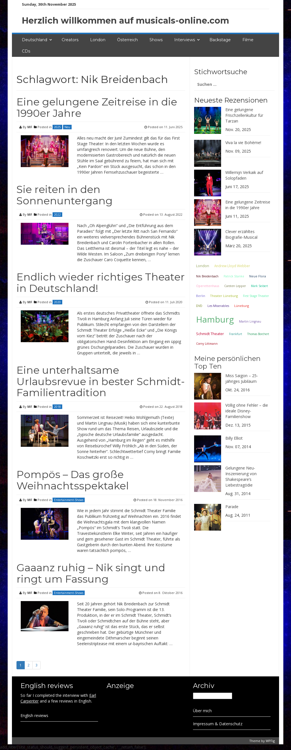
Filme (247, 39)
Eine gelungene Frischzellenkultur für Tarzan (244, 115)
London (97, 39)
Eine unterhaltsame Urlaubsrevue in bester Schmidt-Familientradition (100, 381)
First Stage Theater (256, 296)
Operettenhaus (207, 286)
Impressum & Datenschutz (217, 723)
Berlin (200, 296)
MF (29, 127)
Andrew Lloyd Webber (232, 265)
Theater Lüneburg (224, 296)
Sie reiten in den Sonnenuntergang (64, 195)
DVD (199, 306)
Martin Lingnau (250, 321)
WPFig (270, 741)
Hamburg (215, 319)
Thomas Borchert (258, 334)
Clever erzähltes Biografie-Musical (241, 234)
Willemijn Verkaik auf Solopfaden (244, 175)
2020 (57, 302)
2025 (57, 127)
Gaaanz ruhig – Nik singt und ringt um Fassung (90, 573)
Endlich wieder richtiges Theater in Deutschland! (100, 282)
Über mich (202, 710)
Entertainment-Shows (68, 500)
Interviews (184, 39)
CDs (26, 51)
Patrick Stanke (234, 276)
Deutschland (34, 39)
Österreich (127, 39)
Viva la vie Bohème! (243, 142)
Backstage (220, 39)
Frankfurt (235, 334)
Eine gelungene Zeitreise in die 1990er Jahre (96, 107)
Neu (67, 127)
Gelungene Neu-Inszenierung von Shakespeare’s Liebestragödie (241, 476)
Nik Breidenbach (207, 276)
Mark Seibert (259, 286)
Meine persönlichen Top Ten (227, 362)
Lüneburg (241, 306)
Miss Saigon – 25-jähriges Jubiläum (241, 378)
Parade (231, 506)
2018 (57, 407)
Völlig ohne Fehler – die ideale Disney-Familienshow (246, 410)
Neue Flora (257, 276)
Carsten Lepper (235, 286)
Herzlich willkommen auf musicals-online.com (125, 20)
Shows (156, 39)
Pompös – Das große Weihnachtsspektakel (72, 480)
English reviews (34, 715)
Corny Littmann (207, 344)
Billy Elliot (234, 438)
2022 (57, 215)
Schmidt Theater (210, 333)
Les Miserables (218, 306)
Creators (70, 39)
